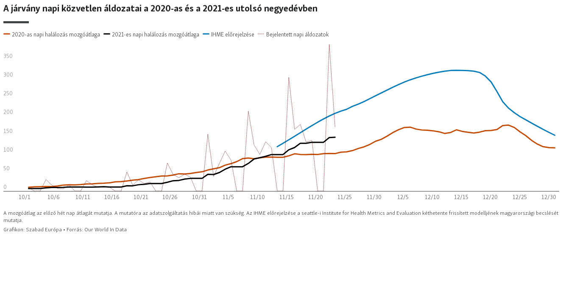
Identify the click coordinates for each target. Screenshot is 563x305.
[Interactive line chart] (281, 118)
